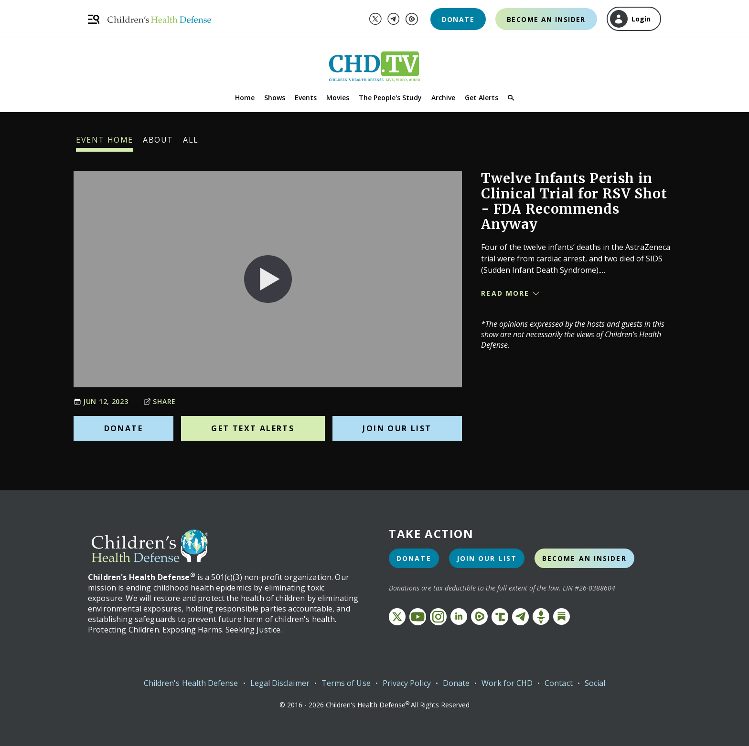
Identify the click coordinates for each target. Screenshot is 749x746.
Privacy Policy (407, 683)
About (158, 143)
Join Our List (397, 428)
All (191, 143)
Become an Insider (546, 19)
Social (595, 683)
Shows (274, 97)
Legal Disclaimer (280, 683)
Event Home (104, 143)
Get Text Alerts (252, 428)
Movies (337, 97)
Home (245, 97)
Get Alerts (481, 97)
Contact (559, 683)
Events (306, 97)
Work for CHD (507, 683)
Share (159, 401)
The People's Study (390, 97)
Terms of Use (346, 683)
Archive (443, 97)
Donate (458, 19)
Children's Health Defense (191, 683)
